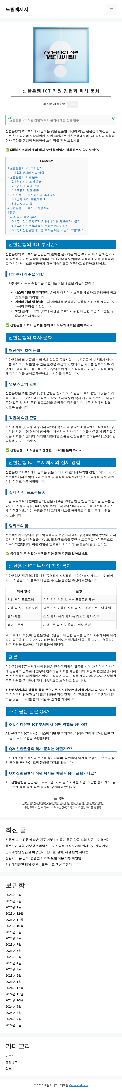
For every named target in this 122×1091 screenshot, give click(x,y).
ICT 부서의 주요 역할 (28, 173)
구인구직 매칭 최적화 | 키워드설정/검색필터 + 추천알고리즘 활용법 (63, 807)
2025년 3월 (13, 969)
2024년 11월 (14, 994)
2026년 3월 (13, 895)
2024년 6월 (13, 1025)
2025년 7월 (13, 944)
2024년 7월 (13, 1019)
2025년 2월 (13, 975)
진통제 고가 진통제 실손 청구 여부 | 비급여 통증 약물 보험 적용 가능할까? (56, 839)
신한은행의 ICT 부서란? (24, 168)
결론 (11, 212)
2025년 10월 (14, 926)
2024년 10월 (14, 1000)
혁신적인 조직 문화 (27, 182)
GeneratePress (78, 1085)
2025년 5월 (13, 957)
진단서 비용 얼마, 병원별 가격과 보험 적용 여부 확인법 (43, 858)
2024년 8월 (13, 1013)
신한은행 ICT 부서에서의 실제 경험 (31, 195)
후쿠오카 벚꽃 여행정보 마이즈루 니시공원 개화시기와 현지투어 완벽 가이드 (58, 846)
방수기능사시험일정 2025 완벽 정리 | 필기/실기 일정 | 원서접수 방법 (63, 802)
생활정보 (11, 1062)
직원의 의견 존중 (25, 190)
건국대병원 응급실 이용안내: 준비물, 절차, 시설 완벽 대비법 (46, 852)
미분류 (10, 1056)
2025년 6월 (13, 951)
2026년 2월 (13, 901)
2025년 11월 (14, 919)
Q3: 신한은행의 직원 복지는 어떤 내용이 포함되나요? (49, 230)
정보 (61, 798)
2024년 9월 (13, 1006)
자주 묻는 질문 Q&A (21, 217)
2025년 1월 (13, 982)
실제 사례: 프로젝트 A (28, 199)
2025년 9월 (13, 932)
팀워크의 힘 (22, 204)
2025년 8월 (13, 938)
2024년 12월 (14, 988)
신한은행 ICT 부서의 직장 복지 (28, 208)
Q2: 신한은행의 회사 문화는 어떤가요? (39, 226)
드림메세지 (16, 9)
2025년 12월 (14, 913)
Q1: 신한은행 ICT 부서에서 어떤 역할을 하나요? (45, 221)
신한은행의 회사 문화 (22, 177)
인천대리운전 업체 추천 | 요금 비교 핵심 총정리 (38, 864)
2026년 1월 (13, 907)
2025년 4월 (13, 963)
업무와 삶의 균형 (25, 186)
